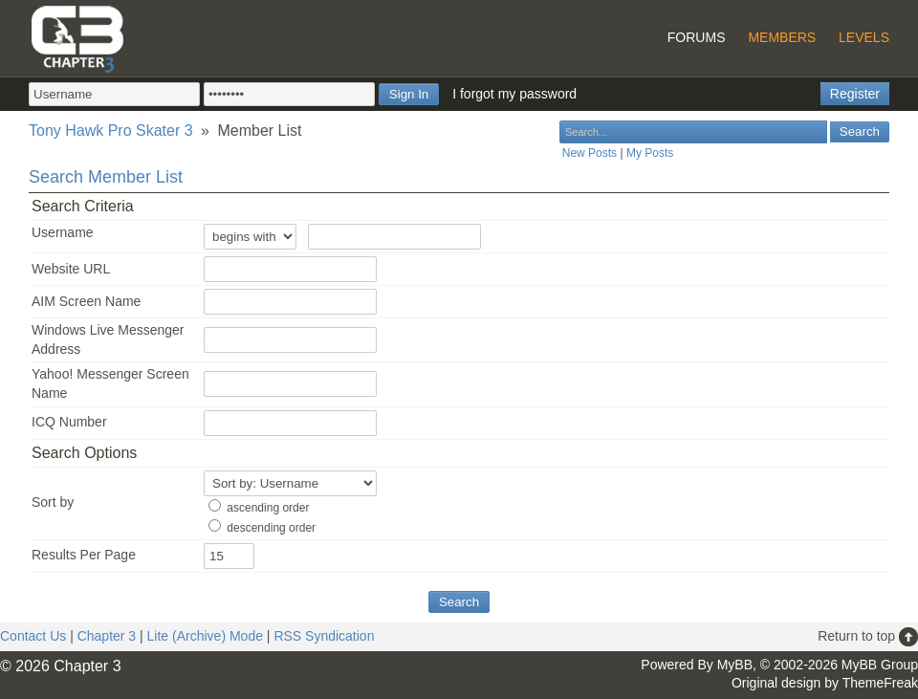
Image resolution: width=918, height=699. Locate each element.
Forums (696, 37)
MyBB (735, 664)
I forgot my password (514, 93)
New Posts (589, 153)
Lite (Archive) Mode (205, 636)
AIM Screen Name (86, 301)
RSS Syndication (323, 636)
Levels (864, 37)
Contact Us (33, 636)
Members (782, 37)
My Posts (649, 153)
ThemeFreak (880, 682)
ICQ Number (69, 421)
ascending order (268, 507)
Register (855, 93)
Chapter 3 (106, 636)
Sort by (53, 502)
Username (63, 232)
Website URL (71, 268)
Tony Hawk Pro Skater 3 (111, 130)
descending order (271, 528)
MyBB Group (880, 664)
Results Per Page (84, 554)
